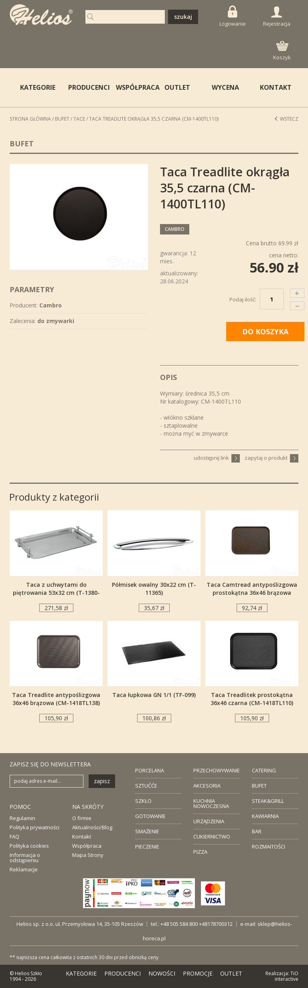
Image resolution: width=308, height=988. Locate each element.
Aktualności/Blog (92, 827)
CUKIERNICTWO (211, 836)
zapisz (102, 781)
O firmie (81, 818)
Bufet (62, 118)
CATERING (264, 770)
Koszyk (282, 51)
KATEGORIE (81, 973)
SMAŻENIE (147, 831)
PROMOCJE (198, 973)
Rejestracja (276, 16)
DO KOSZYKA (265, 331)
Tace (79, 118)
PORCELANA (149, 770)
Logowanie (232, 16)
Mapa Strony (87, 855)
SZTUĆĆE (146, 785)
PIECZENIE (147, 846)
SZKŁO (143, 800)
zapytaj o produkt (271, 457)
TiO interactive (286, 976)
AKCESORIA (207, 785)
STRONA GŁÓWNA (30, 118)
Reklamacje (24, 869)
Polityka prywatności (34, 827)
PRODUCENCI (87, 87)
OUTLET (177, 87)
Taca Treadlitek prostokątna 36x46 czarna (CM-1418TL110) (252, 699)
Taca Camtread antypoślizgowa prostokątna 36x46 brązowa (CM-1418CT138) (252, 592)
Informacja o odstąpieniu (25, 857)
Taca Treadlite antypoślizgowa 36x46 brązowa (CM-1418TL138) (56, 699)
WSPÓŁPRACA (135, 87)
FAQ (14, 836)
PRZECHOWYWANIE (216, 770)
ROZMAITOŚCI (268, 846)
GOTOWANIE (150, 816)
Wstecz (286, 118)
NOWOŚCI (161, 973)
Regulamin (22, 818)
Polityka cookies (29, 845)
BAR (256, 831)
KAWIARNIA (265, 816)
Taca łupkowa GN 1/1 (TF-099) (154, 695)
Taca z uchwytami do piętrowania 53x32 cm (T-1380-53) (56, 592)
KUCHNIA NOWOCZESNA (211, 803)
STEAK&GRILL (268, 800)
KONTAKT (276, 87)
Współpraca (86, 845)
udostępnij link (217, 457)
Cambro (174, 229)
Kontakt (81, 836)
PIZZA (200, 851)
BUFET (259, 785)
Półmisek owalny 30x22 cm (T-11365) (154, 588)
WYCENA (225, 87)
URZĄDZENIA (208, 821)
